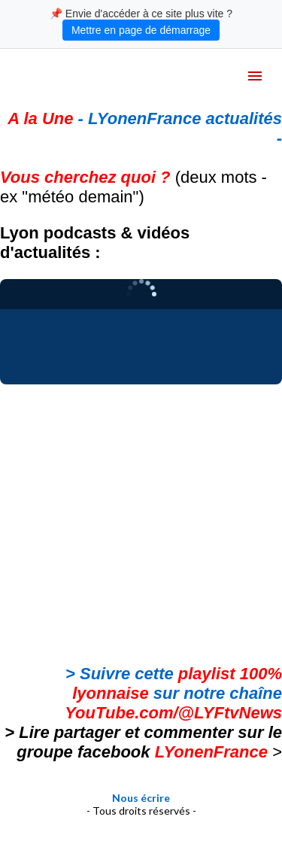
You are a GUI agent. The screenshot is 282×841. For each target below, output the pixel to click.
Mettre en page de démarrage (141, 30)
